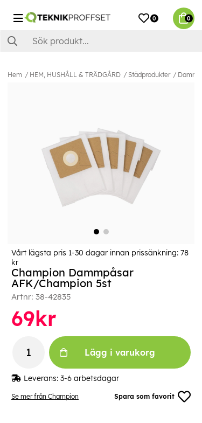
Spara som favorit (152, 396)
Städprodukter (149, 75)
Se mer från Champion (45, 396)
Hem (15, 75)
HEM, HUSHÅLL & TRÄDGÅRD (75, 75)
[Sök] (101, 41)
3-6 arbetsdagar (89, 378)
